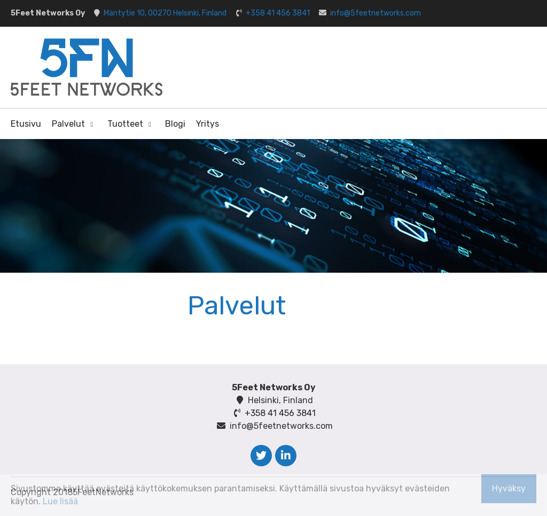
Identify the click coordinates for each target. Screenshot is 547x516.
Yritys (207, 124)
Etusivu (26, 124)
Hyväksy (509, 488)
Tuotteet (125, 124)
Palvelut (68, 124)
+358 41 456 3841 (278, 13)
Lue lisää (60, 501)
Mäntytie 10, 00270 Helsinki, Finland (165, 13)
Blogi (175, 124)
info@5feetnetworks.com (375, 13)
